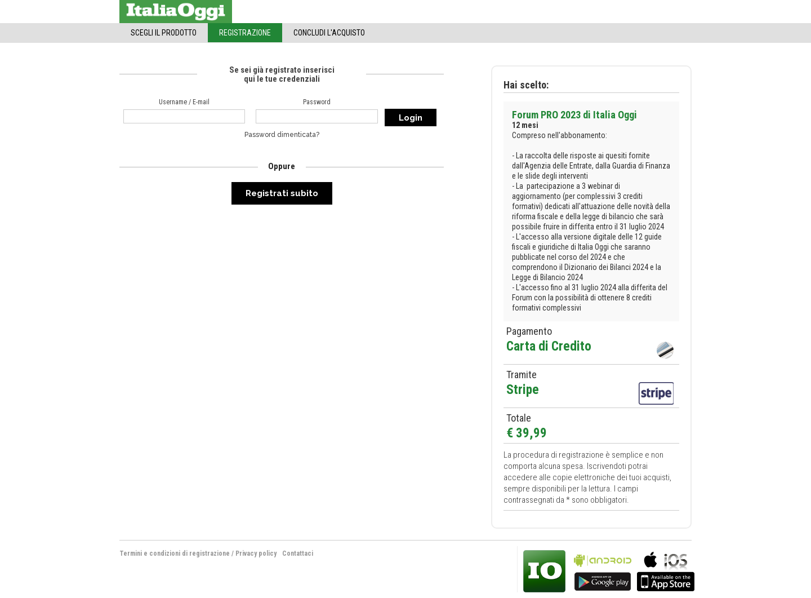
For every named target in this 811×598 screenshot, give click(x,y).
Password (317, 102)
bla (602, 570)
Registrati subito (282, 193)
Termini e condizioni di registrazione (174, 553)
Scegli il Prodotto (164, 32)
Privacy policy (256, 553)
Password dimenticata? (281, 135)
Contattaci (297, 553)
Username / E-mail (184, 102)
